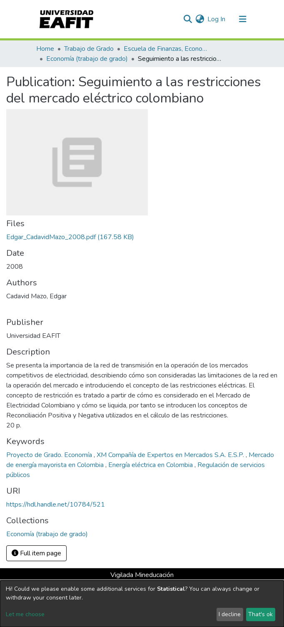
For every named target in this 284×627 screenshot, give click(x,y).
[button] (199, 19)
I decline (230, 614)
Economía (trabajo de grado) (87, 58)
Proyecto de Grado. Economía (50, 455)
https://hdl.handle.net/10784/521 (55, 504)
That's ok (260, 614)
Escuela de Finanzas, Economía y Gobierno (165, 48)
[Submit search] (187, 19)
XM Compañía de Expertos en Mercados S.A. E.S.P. (171, 455)
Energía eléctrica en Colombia (151, 465)
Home (45, 48)
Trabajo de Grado (89, 48)
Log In (216, 19)
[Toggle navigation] (242, 19)
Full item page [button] (36, 553)
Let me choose (25, 614)
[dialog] (142, 603)
